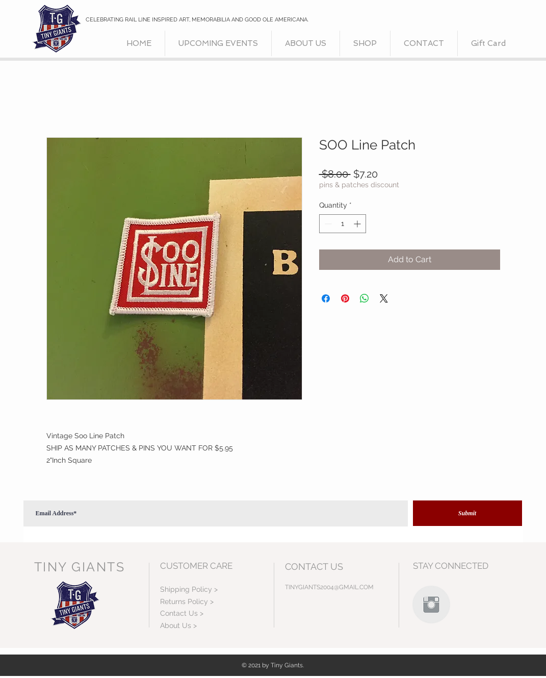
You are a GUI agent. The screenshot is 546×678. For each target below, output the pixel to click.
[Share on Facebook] (326, 298)
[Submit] (467, 513)
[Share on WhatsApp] (364, 298)
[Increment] (358, 224)
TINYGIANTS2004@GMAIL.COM (329, 587)
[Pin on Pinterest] (345, 298)
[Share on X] (384, 298)
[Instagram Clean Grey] (431, 604)
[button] (365, 43)
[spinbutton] (342, 224)
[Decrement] (327, 224)
